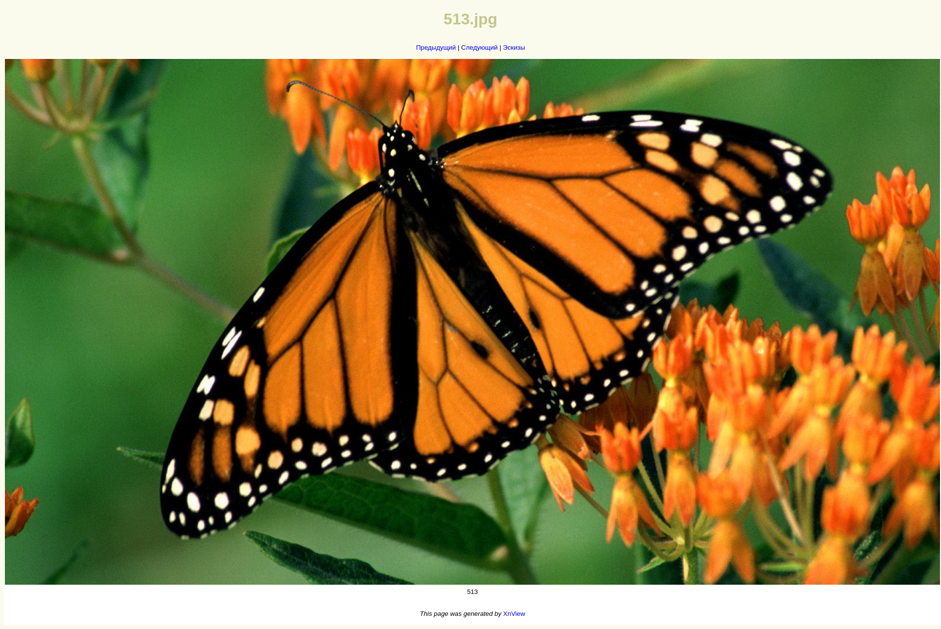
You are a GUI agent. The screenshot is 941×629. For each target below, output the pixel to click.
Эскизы (514, 47)
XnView (514, 613)
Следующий (479, 47)
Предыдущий (436, 47)
